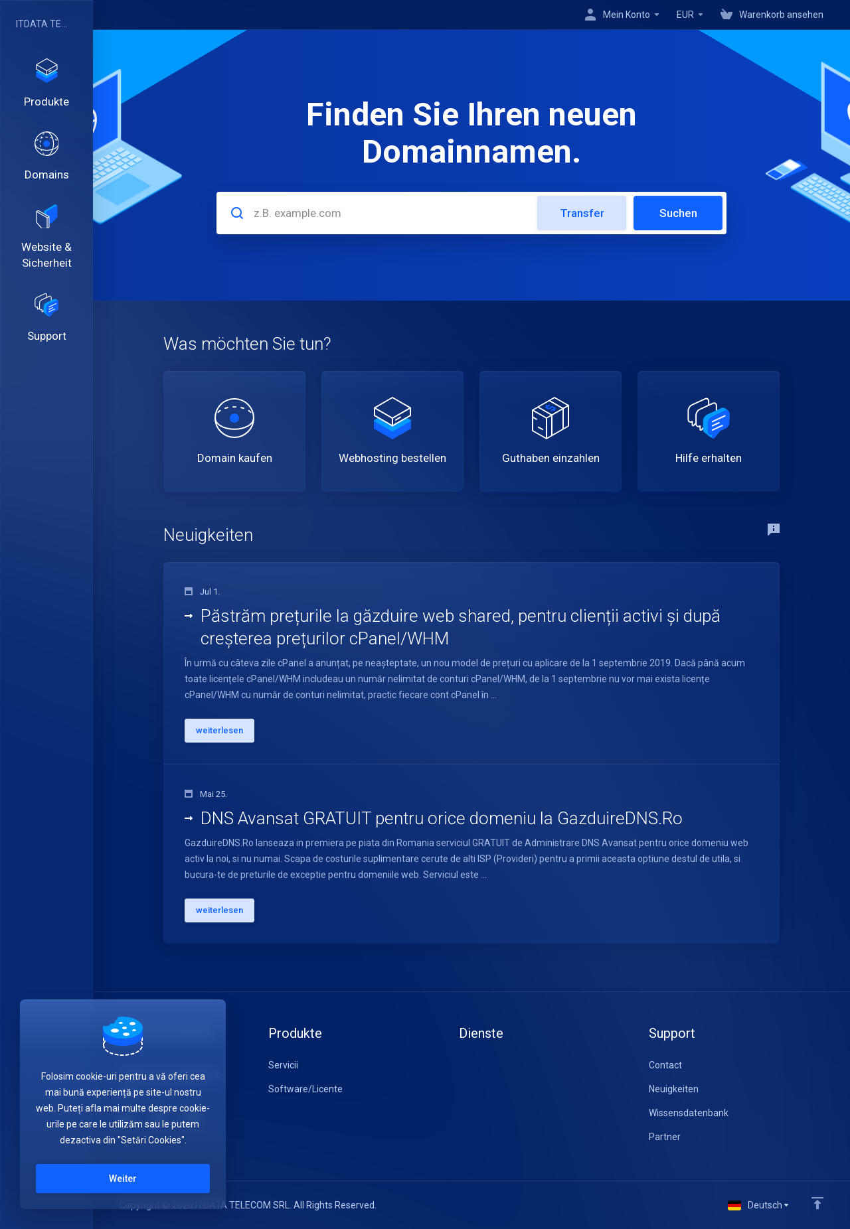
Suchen (678, 213)
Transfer (582, 213)
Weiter (123, 1178)
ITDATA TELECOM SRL (43, 24)
